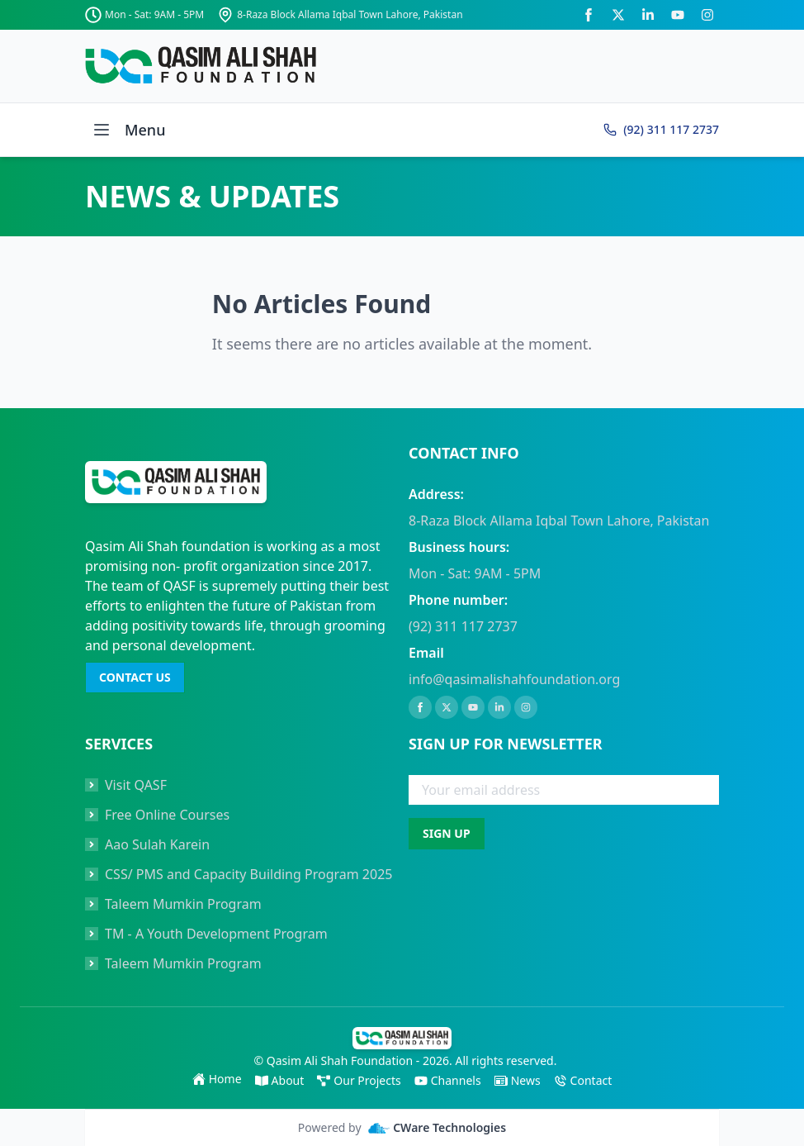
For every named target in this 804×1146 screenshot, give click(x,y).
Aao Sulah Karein (157, 844)
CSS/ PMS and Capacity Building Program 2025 (248, 874)
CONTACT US (135, 677)
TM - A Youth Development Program (216, 934)
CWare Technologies (437, 1128)
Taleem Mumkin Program (183, 904)
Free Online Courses (167, 815)
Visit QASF (136, 785)
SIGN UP (447, 833)
